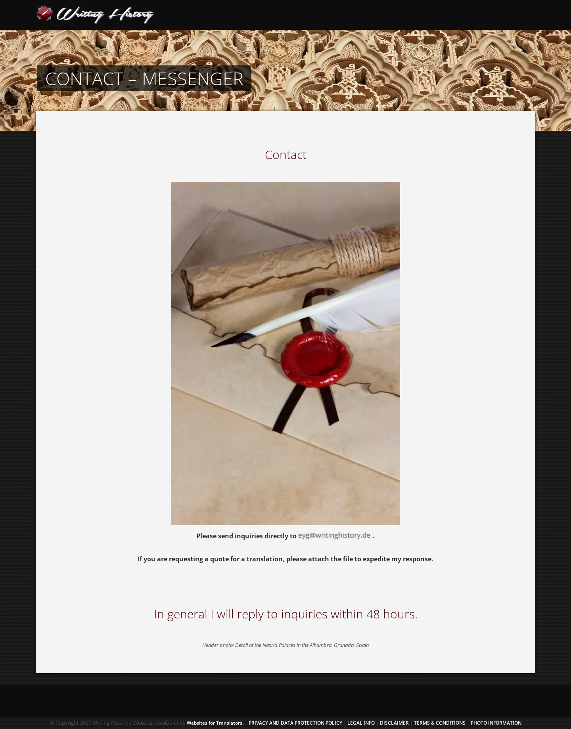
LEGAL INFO (361, 722)
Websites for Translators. (215, 722)
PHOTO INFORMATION (496, 722)
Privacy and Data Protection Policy (295, 722)
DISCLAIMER (394, 722)
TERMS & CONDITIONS (440, 722)
